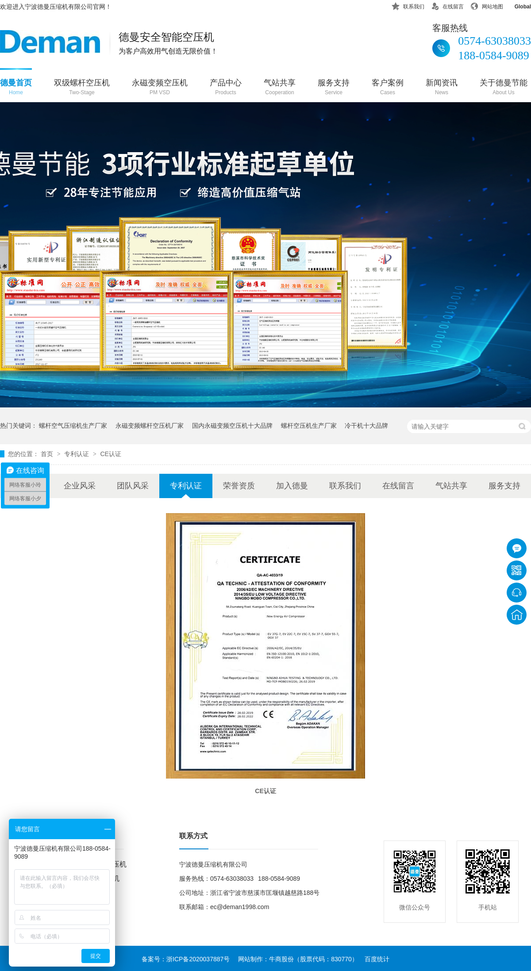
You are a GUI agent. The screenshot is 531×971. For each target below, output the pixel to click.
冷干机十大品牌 (366, 425)
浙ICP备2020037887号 (198, 959)
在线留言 (447, 5)
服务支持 (334, 87)
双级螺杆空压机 (82, 87)
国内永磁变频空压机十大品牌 (232, 425)
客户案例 (388, 87)
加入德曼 (292, 485)
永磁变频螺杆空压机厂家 (149, 425)
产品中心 (226, 87)
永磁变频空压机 (160, 87)
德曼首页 (16, 87)
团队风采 (133, 485)
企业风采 (80, 485)
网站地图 (486, 5)
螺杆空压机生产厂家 (309, 425)
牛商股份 (281, 959)
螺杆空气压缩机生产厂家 (73, 425)
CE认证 (110, 453)
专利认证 (77, 453)
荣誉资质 (239, 485)
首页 (48, 453)
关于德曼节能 (503, 87)
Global (517, 5)
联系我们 (408, 5)
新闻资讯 (442, 87)
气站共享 (280, 87)
